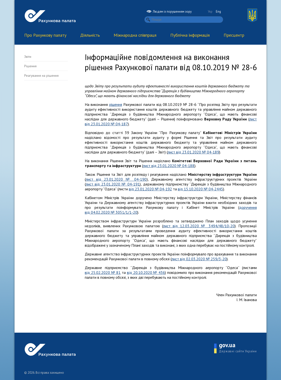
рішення (115, 104)
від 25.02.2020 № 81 (103, 272)
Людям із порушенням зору (169, 11)
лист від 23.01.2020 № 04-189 (193, 152)
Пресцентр (234, 35)
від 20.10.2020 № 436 (146, 272)
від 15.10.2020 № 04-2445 (200, 188)
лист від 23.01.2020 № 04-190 (116, 179)
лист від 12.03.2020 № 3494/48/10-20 (199, 225)
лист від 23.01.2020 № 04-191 (113, 184)
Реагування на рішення (41, 75)
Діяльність (90, 35)
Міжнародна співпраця (135, 35)
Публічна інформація (190, 35)
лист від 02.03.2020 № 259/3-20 (199, 258)
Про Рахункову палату (45, 35)
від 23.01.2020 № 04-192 (150, 188)
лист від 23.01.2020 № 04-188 (169, 165)
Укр (210, 11)
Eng (218, 11)
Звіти (27, 56)
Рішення (30, 66)
